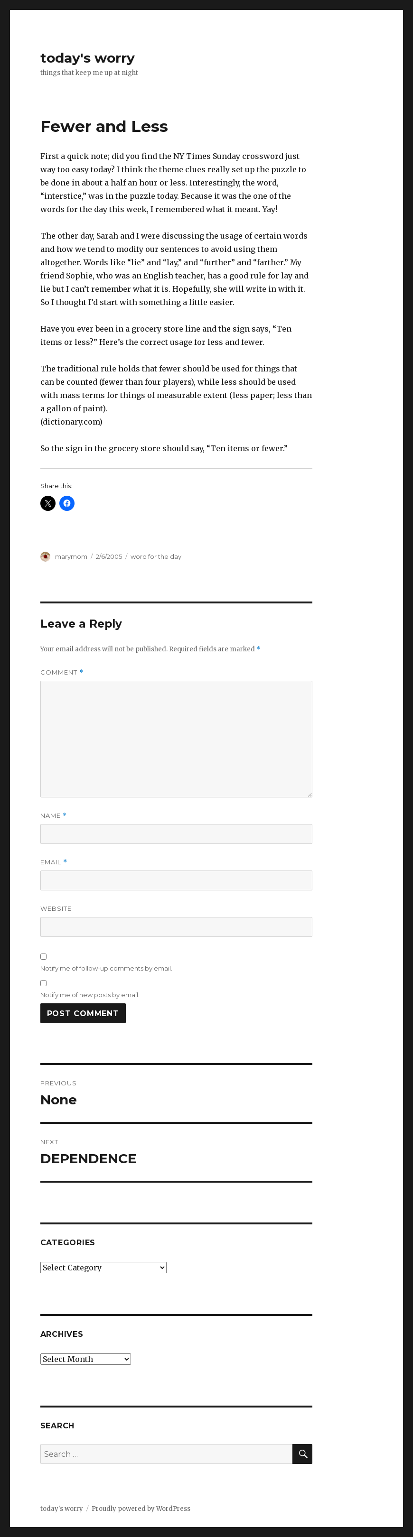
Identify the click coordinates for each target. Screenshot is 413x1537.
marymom (71, 556)
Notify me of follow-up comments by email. (106, 968)
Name (53, 816)
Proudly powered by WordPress (141, 1509)
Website (56, 908)
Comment (62, 672)
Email (53, 862)
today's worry (87, 58)
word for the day (156, 556)
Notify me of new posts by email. (90, 995)
